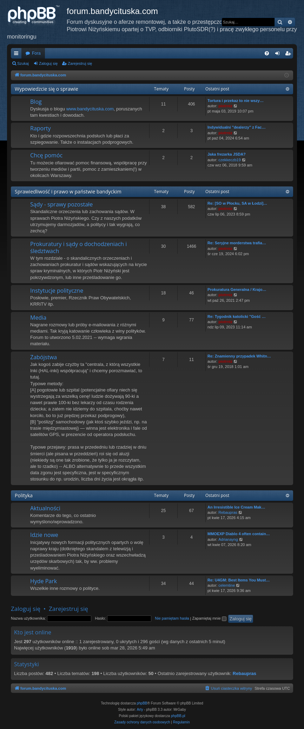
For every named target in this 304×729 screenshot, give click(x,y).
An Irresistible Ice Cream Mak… (236, 507)
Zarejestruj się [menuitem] (289, 55)
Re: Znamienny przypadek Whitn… (239, 356)
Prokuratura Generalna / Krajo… (236, 289)
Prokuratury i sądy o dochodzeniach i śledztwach (78, 247)
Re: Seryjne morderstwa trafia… (236, 243)
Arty (140, 709)
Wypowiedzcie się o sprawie (46, 89)
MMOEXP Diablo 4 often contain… (238, 534)
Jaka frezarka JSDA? (226, 154)
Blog (36, 101)
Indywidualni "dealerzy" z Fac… (236, 127)
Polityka (24, 495)
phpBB (142, 703)
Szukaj (23, 63)
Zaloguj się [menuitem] (279, 55)
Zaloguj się (48, 63)
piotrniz (225, 106)
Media (38, 317)
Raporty (40, 128)
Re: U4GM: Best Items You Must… (238, 580)
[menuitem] (267, 53)
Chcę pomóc (46, 155)
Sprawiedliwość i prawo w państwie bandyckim (68, 191)
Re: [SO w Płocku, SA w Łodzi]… (237, 203)
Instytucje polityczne (56, 290)
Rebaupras (227, 512)
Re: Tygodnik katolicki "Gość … (236, 316)
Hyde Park (43, 581)
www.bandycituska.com (90, 108)
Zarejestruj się (80, 63)
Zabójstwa (43, 357)
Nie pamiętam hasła (172, 618)
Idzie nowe (44, 535)
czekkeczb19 (229, 160)
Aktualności (45, 508)
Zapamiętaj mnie (209, 618)
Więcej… (17, 55)
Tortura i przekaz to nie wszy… (235, 100)
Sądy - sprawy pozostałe (61, 204)
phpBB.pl (178, 716)
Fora (36, 53)
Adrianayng (228, 539)
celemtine (226, 585)
